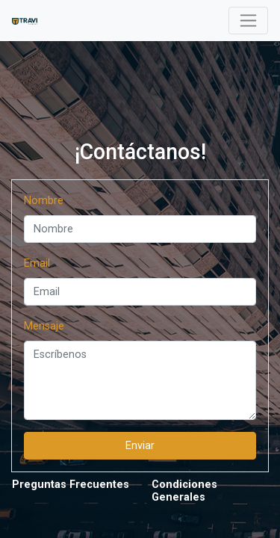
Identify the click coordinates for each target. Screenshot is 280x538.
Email (37, 263)
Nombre (43, 200)
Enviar (140, 445)
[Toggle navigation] (248, 20)
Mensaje (44, 326)
